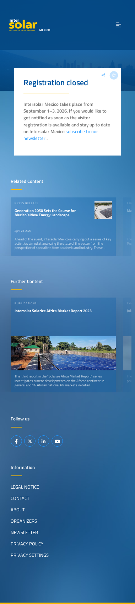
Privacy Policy (27, 543)
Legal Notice (25, 486)
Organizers (24, 520)
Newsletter (24, 532)
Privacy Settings (30, 555)
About (18, 509)
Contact (20, 498)
